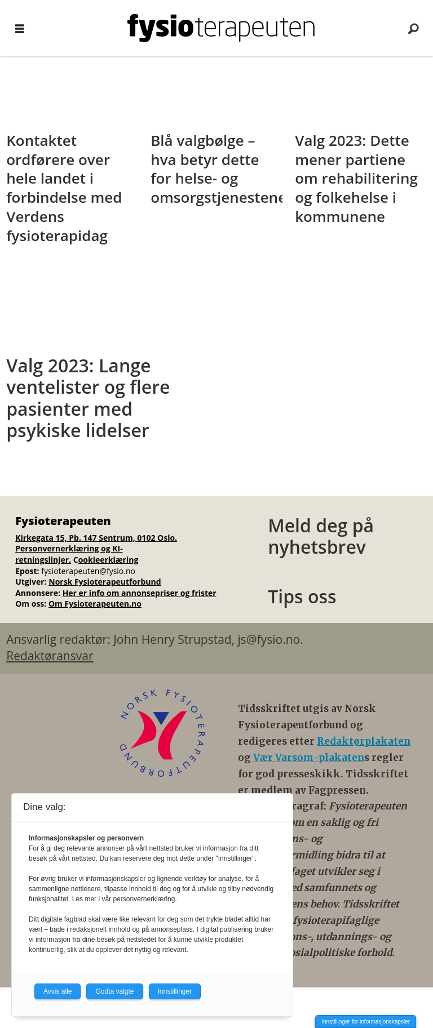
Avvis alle (57, 991)
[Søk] (413, 28)
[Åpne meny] (20, 28)
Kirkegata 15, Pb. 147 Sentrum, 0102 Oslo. (96, 537)
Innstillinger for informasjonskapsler (365, 1021)
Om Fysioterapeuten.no (95, 603)
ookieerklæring (108, 559)
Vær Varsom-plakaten (308, 757)
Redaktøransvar (49, 656)
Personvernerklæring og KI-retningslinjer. (69, 554)
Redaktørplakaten (363, 741)
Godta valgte (114, 991)
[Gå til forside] (221, 28)
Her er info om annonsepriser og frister (139, 593)
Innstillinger (175, 991)
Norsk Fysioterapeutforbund (104, 581)
